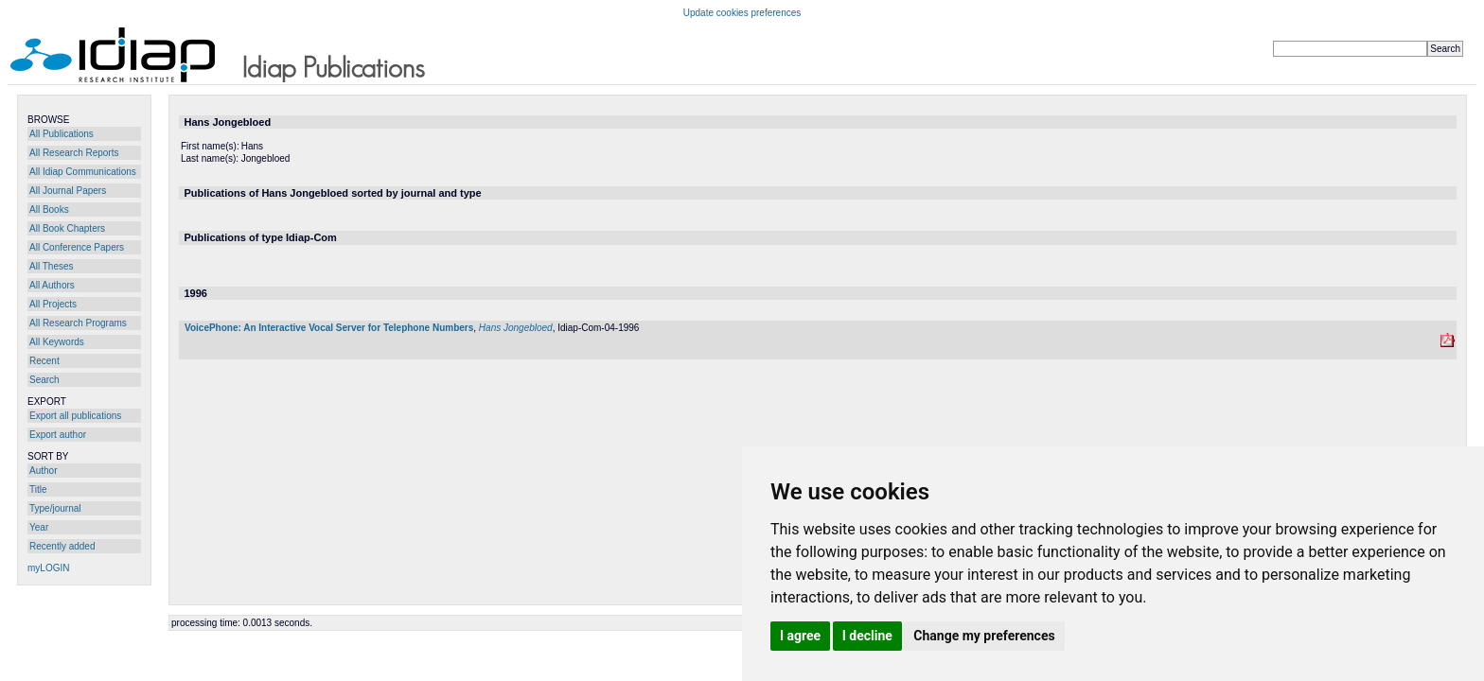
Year (38, 527)
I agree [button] (800, 635)
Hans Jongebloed (516, 328)
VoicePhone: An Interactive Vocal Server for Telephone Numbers (329, 328)
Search (44, 380)
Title (38, 489)
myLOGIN (48, 568)
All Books (49, 209)
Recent (44, 361)
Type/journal (54, 508)
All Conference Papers (76, 247)
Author (43, 470)
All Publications (61, 134)
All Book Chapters (67, 228)
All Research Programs (78, 323)
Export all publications (75, 415)
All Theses (51, 266)
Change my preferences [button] (983, 635)
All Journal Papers (67, 190)
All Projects (53, 304)
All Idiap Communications (82, 171)
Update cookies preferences (742, 13)
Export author (57, 434)
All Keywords (56, 342)
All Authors (52, 285)
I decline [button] (867, 635)
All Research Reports (73, 153)
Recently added (62, 546)
